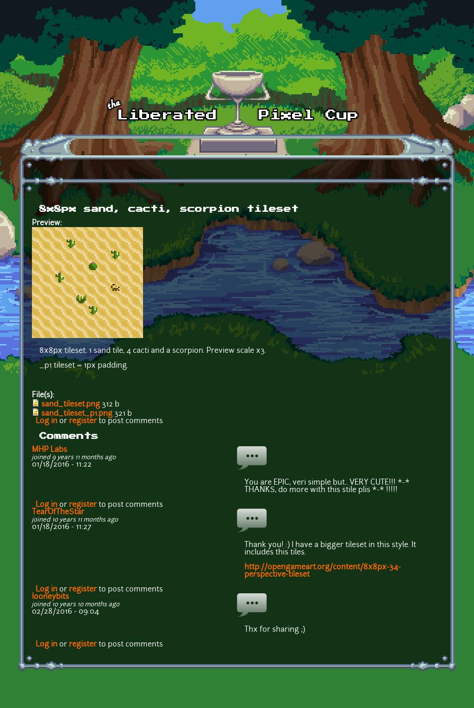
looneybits (50, 597)
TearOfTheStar (58, 512)
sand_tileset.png (70, 404)
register (83, 421)
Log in (46, 421)
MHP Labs (49, 450)
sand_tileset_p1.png (76, 414)
